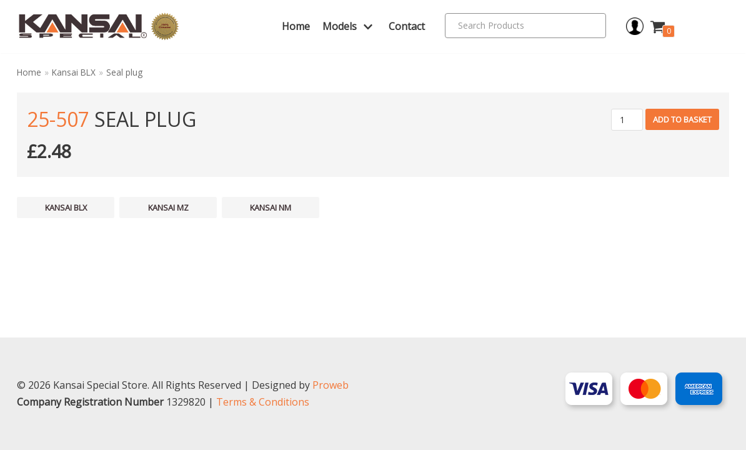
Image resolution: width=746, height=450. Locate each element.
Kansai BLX (74, 72)
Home (296, 26)
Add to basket (682, 119)
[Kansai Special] (99, 26)
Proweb (330, 385)
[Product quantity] (627, 120)
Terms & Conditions (262, 402)
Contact (407, 26)
